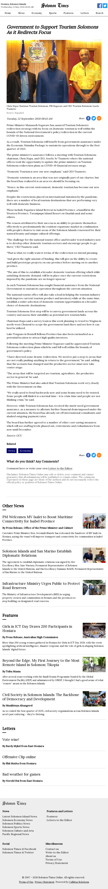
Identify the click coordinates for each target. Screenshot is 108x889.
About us (51, 856)
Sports (52, 13)
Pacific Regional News (15, 834)
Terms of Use (54, 859)
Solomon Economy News (17, 820)
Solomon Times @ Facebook (19, 848)
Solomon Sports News (15, 827)
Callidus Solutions (79, 882)
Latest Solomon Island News (19, 816)
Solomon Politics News (16, 823)
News (21, 13)
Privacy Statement (57, 863)
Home (8, 13)
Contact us (52, 848)
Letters (85, 13)
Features (68, 13)
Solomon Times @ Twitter (18, 852)
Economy (37, 13)
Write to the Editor (57, 852)
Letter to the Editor (60, 468)
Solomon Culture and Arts (18, 830)
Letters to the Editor (59, 820)
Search (99, 13)
